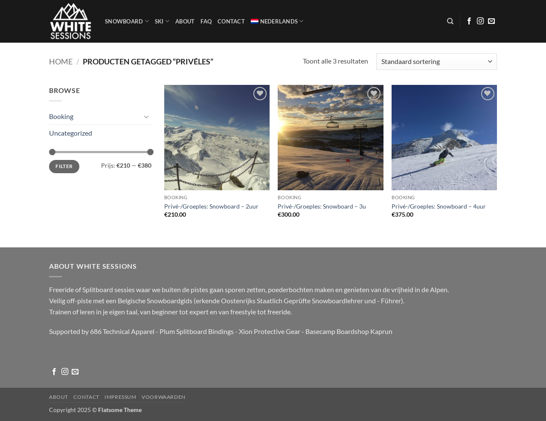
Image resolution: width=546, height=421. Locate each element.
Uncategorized (70, 133)
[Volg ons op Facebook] (469, 21)
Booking (61, 116)
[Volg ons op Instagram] (480, 21)
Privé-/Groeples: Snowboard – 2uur (211, 206)
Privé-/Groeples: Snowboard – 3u (322, 206)
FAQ (206, 21)
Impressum (120, 397)
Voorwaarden (164, 397)
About (185, 21)
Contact (231, 21)
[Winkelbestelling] (436, 61)
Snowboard (127, 21)
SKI (162, 21)
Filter (64, 166)
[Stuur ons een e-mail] (491, 21)
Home (61, 61)
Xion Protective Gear (269, 331)
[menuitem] (277, 21)
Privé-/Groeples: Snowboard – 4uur (439, 206)
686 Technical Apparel (122, 331)
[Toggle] (146, 116)
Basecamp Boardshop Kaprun (348, 331)
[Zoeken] (450, 21)
